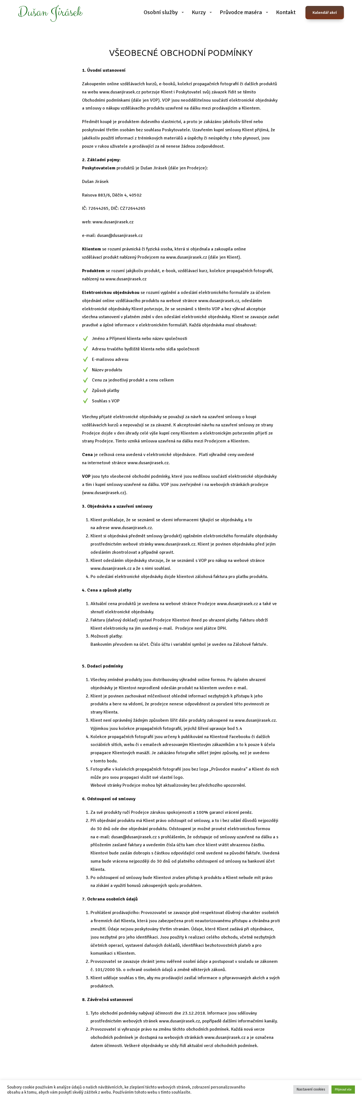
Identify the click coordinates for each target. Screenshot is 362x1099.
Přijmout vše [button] (343, 1089)
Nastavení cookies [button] (311, 1089)
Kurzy (199, 12)
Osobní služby (161, 12)
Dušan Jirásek (50, 12)
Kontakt (286, 12)
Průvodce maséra (241, 12)
